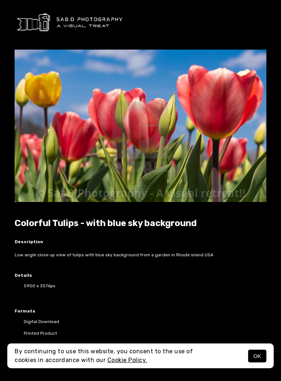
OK (257, 356)
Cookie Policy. (127, 360)
